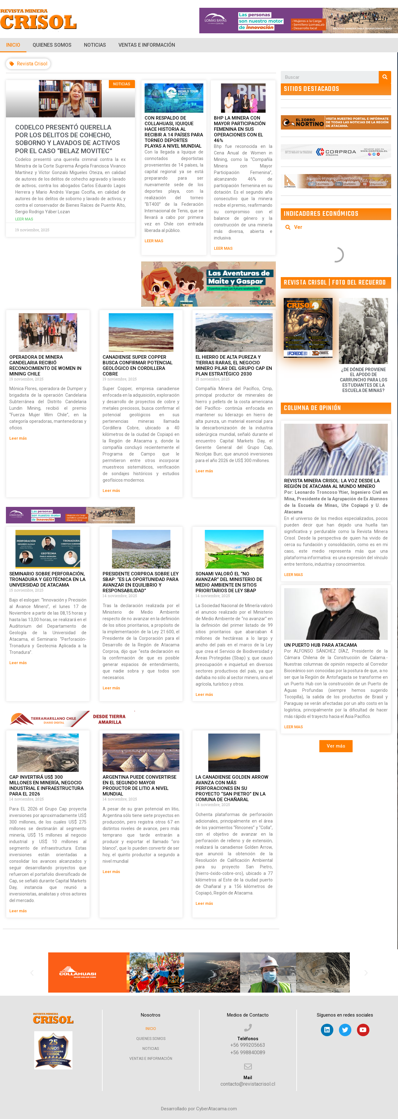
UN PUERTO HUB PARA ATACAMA (320, 645)
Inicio (13, 45)
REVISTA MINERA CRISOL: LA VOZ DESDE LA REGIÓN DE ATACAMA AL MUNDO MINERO (332, 483)
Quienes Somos (52, 45)
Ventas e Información (146, 45)
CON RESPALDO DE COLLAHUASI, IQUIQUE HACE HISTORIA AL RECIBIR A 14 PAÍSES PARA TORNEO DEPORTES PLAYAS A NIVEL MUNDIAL (174, 132)
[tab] (336, 227)
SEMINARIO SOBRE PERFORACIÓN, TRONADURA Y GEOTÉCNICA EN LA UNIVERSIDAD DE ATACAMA (47, 579)
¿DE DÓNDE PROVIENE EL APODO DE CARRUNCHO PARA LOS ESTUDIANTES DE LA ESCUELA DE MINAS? (363, 380)
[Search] (385, 77)
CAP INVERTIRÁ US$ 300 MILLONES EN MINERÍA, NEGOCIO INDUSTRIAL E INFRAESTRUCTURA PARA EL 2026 (46, 785)
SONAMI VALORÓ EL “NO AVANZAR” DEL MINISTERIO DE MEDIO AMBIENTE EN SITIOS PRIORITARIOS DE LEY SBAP (229, 582)
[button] (336, 746)
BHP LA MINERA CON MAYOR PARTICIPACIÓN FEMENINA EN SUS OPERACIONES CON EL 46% (240, 129)
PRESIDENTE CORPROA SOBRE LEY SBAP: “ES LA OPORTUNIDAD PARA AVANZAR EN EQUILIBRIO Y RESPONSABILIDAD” (140, 582)
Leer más (18, 438)
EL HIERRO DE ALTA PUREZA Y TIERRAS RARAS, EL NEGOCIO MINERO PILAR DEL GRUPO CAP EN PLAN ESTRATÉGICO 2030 (234, 365)
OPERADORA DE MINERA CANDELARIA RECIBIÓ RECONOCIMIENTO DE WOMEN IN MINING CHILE (45, 365)
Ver (298, 227)
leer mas (24, 219)
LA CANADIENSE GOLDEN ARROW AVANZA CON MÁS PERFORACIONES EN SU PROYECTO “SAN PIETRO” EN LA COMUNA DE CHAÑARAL (232, 788)
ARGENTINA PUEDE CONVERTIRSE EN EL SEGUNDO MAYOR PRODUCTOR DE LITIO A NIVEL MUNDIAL (139, 785)
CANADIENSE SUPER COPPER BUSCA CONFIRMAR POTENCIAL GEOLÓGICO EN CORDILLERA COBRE (138, 365)
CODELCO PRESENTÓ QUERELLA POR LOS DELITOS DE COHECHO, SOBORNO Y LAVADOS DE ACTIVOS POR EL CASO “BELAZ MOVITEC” (67, 139)
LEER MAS (154, 240)
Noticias (95, 45)
